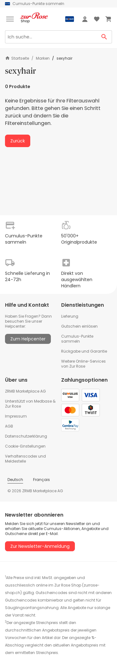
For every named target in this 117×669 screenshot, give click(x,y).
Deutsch (15, 479)
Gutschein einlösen (79, 326)
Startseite (17, 58)
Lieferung (69, 316)
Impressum (16, 416)
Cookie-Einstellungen (25, 446)
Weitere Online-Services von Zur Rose (83, 364)
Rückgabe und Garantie (84, 351)
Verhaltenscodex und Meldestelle (25, 458)
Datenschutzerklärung (26, 436)
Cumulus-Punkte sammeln (77, 339)
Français (41, 479)
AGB (9, 426)
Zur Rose (13, 406)
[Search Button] (104, 36)
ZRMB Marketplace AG (25, 391)
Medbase (43, 401)
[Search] (51, 36)
